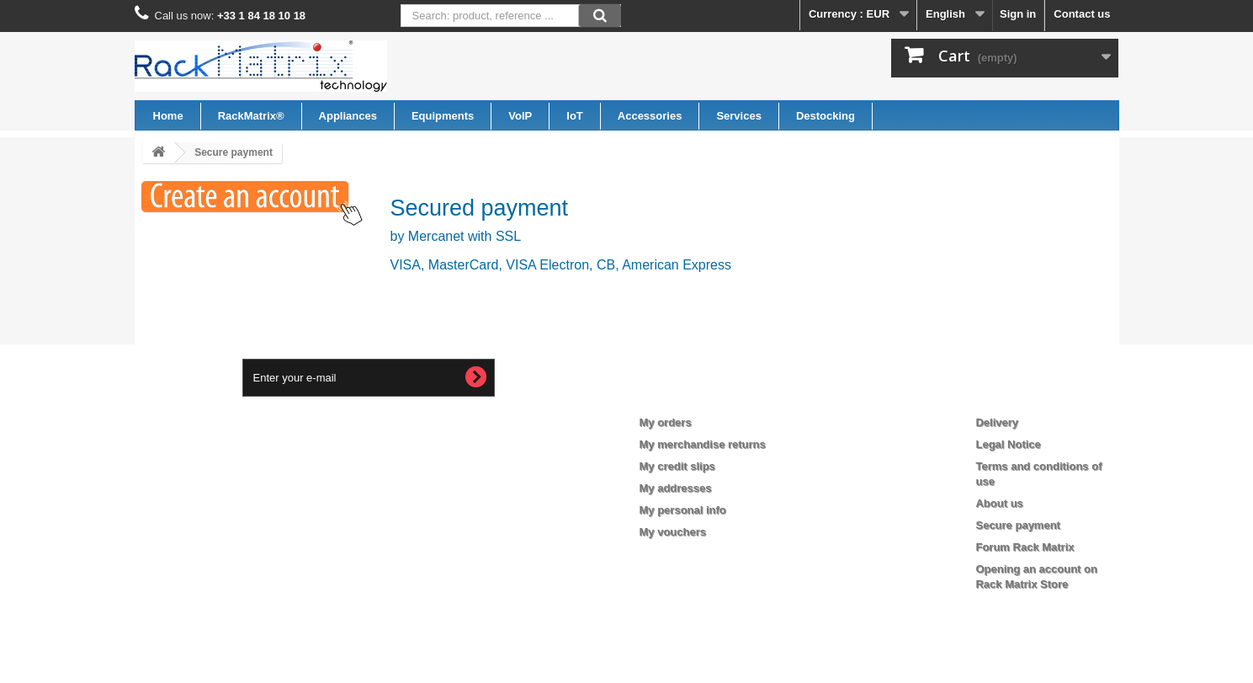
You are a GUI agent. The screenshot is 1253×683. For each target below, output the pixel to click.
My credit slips (677, 466)
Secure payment (1017, 525)
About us (998, 503)
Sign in (1018, 14)
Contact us (1082, 14)
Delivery (996, 422)
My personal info (683, 510)
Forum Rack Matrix (1024, 547)
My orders (666, 422)
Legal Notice (1007, 444)
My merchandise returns (703, 444)
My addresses (676, 488)
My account (682, 395)
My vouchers (673, 532)
